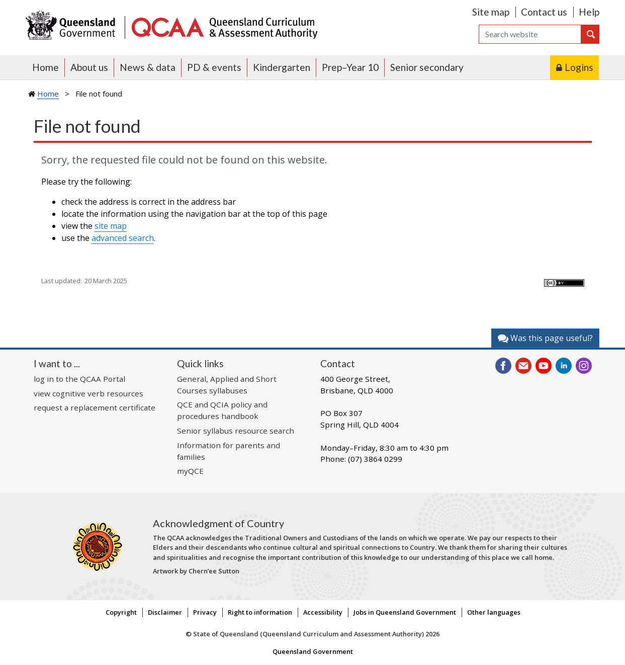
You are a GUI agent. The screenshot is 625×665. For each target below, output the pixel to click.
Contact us (544, 12)
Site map (490, 12)
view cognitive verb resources (88, 393)
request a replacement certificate (94, 407)
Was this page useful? (545, 338)
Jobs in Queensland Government (404, 612)
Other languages (493, 612)
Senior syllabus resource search (235, 431)
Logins (579, 67)
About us (89, 67)
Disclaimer (165, 612)
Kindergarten (281, 67)
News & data (147, 67)
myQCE (190, 471)
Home (45, 67)
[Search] (530, 34)
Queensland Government (313, 651)
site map (111, 225)
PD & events (214, 67)
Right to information (260, 612)
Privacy (205, 612)
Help (589, 12)
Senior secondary (427, 67)
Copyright (121, 612)
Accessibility (322, 612)
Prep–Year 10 (350, 67)
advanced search (123, 237)
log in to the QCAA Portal (79, 379)
